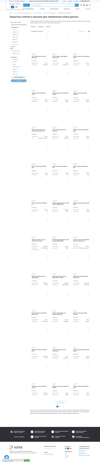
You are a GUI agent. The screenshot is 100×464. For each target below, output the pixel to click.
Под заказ (15, 53)
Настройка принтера (49, 454)
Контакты (67, 455)
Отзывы (88, 8)
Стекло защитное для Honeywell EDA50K (60, 387)
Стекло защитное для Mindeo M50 (80, 167)
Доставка (67, 456)
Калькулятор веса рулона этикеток (38, 436)
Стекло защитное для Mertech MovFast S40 (59, 57)
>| (63, 406)
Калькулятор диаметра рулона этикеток (79, 431)
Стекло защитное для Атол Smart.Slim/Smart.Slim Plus (38, 130)
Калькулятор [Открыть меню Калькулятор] (54, 8)
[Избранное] (81, 5)
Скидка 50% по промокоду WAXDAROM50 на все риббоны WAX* (43, 1)
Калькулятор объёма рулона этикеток (59, 431)
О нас (66, 453)
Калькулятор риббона (17, 436)
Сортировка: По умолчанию (37, 31)
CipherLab (14, 32)
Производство (41, 26)
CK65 (14, 62)
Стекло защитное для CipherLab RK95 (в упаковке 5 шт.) (81, 240)
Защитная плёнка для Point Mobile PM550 (38, 277)
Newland (14, 42)
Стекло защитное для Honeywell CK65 (81, 57)
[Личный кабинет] (90, 5)
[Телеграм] (66, 448)
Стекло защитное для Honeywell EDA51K (81, 350)
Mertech (14, 37)
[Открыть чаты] (6, 457)
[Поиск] (77, 5)
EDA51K (14, 72)
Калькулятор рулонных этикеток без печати (38, 431)
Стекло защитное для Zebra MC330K (80, 93)
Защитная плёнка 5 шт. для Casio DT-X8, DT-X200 (38, 240)
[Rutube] (68, 448)
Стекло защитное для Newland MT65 (80, 387)
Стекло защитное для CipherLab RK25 (81, 203)
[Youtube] (70, 448)
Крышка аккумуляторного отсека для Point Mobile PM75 (60, 203)
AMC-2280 (15, 59)
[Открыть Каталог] (25, 5)
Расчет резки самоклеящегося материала (80, 436)
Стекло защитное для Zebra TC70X (38, 93)
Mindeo (14, 39)
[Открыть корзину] (87, 5)
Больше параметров (18, 77)
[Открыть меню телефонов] (85, 1)
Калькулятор (81, 451)
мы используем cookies (8, 461)
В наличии (15, 51)
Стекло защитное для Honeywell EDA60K (60, 93)
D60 (13, 64)
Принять (27, 460)
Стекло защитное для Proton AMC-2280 (39, 57)
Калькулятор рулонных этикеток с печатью (17, 431)
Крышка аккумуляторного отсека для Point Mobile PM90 (60, 240)
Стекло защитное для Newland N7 (39, 203)
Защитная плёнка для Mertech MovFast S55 (80, 277)
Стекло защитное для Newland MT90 (80, 130)
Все (12, 48)
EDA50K (14, 69)
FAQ (77, 8)
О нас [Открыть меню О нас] (64, 1)
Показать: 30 (81, 31)
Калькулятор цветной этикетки (58, 436)
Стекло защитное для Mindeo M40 (39, 167)
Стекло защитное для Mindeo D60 (59, 167)
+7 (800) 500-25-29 (84, 446)
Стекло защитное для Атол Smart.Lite (59, 130)
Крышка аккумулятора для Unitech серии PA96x (59, 313)
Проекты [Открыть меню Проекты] (67, 8)
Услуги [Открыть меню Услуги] (42, 8)
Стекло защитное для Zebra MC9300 (80, 313)
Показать (19, 80)
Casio (14, 29)
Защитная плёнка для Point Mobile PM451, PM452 (59, 277)
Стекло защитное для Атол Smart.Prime (59, 350)
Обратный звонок (20, 1)
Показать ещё (15, 44)
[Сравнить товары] (84, 5)
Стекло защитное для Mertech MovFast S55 (39, 313)
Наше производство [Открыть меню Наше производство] (28, 8)
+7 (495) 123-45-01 (84, 448)
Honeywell (15, 34)
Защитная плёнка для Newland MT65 (39, 350)
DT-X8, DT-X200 (16, 67)
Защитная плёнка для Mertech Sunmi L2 (39, 387)
